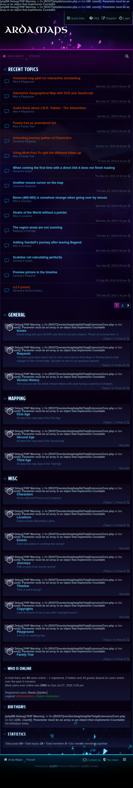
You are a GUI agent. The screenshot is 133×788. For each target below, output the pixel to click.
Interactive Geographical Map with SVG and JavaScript (53, 93)
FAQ (96, 18)
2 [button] (122, 305)
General (17, 141)
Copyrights (25, 609)
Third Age (24, 460)
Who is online (20, 668)
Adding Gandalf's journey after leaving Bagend (47, 242)
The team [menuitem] (113, 759)
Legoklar (102, 743)
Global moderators (47, 696)
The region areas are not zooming (37, 227)
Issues (28, 171)
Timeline (23, 586)
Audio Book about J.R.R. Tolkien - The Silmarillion (49, 108)
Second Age (25, 437)
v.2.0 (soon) (21, 287)
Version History (33, 290)
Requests (30, 141)
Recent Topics (23, 69)
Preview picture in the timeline (35, 272)
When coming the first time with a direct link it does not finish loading (64, 168)
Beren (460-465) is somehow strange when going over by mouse (60, 197)
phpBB (53, 766)
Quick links (77, 18)
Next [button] (128, 305)
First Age (30, 231)
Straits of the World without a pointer (40, 212)
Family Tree (27, 126)
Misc (15, 81)
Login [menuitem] (126, 18)
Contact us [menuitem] (94, 759)
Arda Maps (15, 56)
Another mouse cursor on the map (38, 183)
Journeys (26, 201)
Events (22, 540)
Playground (27, 81)
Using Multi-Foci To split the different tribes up (47, 153)
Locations (26, 216)
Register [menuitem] (111, 18)
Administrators (25, 696)
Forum (34, 56)
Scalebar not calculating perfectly (37, 257)
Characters (25, 494)
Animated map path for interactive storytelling (46, 78)
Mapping (18, 231)
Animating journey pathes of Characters (42, 138)
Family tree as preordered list (34, 123)
